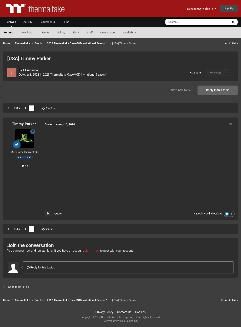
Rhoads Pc (216, 213)
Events (45, 32)
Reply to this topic (217, 90)
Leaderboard (130, 32)
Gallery (61, 32)
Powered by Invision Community (120, 321)
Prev (17, 108)
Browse (11, 23)
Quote (58, 213)
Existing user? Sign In (201, 8)
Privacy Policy (104, 312)
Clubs (65, 21)
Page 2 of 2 (47, 108)
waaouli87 (199, 213)
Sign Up (229, 8)
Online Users (108, 32)
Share (195, 72)
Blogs (76, 32)
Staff (90, 32)
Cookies (140, 312)
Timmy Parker (24, 124)
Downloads (27, 32)
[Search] (187, 22)
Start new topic (181, 90)
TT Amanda (30, 70)
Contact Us (124, 312)
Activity (27, 21)
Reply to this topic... (41, 267)
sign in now (92, 250)
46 (25, 165)
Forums (8, 32)
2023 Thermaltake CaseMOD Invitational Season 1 (75, 74)
